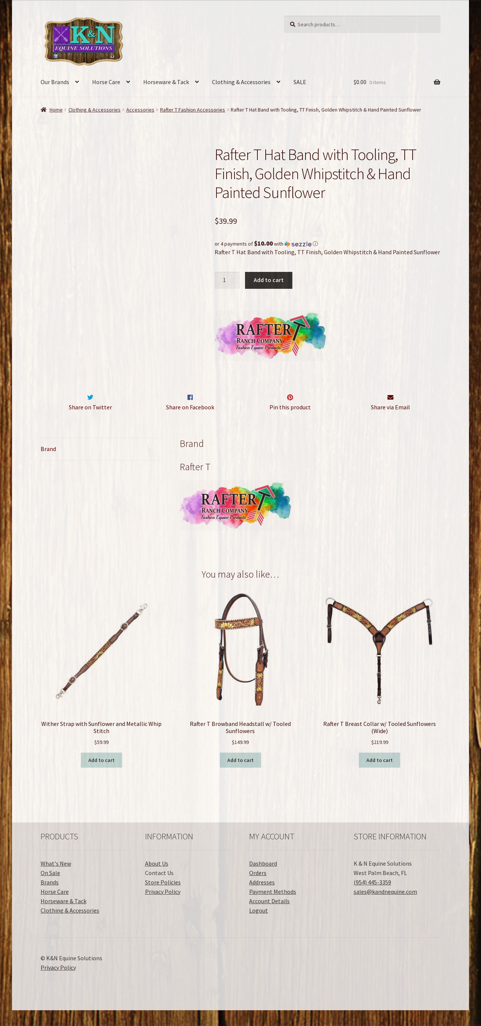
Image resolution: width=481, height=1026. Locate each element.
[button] (327, 243)
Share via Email (390, 423)
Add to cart (269, 280)
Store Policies (163, 898)
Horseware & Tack (166, 82)
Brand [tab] (48, 464)
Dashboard (263, 879)
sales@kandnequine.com (385, 907)
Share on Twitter (90, 423)
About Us (156, 879)
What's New (56, 879)
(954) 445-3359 (372, 898)
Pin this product (290, 423)
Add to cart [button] (101, 776)
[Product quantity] (227, 280)
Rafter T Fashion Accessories (192, 109)
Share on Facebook (190, 423)
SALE (299, 82)
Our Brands (55, 82)
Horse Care (106, 82)
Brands (50, 898)
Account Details (269, 916)
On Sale (50, 888)
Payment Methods (272, 907)
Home (56, 109)
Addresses (262, 898)
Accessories (140, 109)
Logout (258, 926)
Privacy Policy (162, 907)
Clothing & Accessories (241, 82)
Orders (257, 888)
